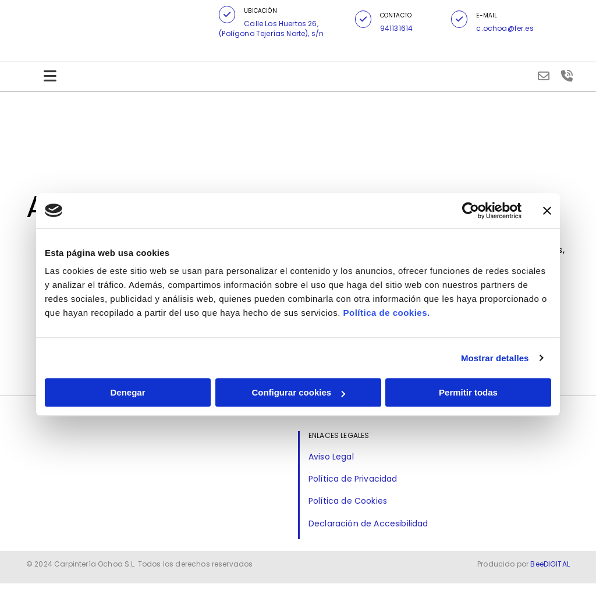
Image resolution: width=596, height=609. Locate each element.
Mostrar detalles (495, 358)
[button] (227, 14)
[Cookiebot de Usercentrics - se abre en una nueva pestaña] (471, 210)
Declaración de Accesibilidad (368, 523)
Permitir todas (468, 392)
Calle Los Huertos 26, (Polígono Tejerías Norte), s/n (271, 28)
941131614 (396, 28)
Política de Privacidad (353, 479)
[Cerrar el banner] (547, 210)
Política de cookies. (386, 313)
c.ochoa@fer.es (504, 28)
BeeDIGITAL (550, 589)
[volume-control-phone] (567, 76)
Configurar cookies (298, 392)
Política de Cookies (347, 501)
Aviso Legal (331, 456)
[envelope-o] (543, 76)
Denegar (127, 392)
